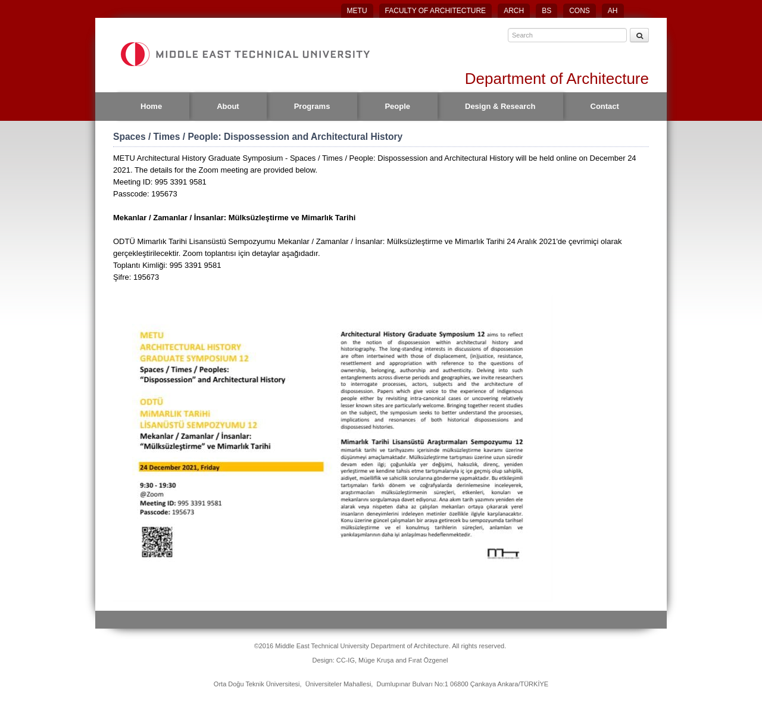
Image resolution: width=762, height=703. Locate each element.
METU (357, 11)
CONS (579, 11)
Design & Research (500, 106)
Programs (312, 106)
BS (546, 11)
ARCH (514, 11)
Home (151, 106)
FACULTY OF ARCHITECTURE (435, 11)
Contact (605, 106)
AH (613, 11)
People (397, 106)
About (228, 106)
